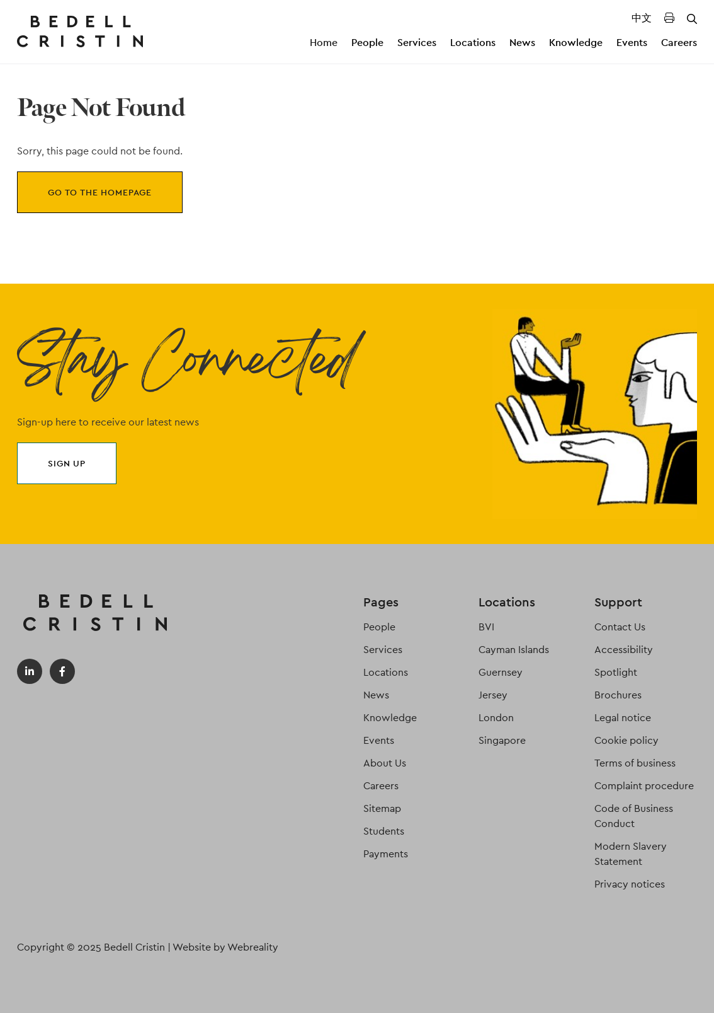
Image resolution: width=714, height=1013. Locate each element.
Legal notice (622, 717)
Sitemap (382, 808)
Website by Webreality (225, 947)
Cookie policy (626, 740)
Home (323, 42)
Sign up (67, 463)
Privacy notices (629, 884)
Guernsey (501, 672)
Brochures (618, 695)
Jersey (493, 695)
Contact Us (619, 627)
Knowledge (576, 42)
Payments (385, 853)
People (367, 42)
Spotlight (615, 672)
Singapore (502, 740)
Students (383, 831)
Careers (679, 42)
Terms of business (635, 763)
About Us (384, 763)
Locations (473, 42)
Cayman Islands (514, 649)
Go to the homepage (100, 192)
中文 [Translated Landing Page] (642, 18)
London (496, 717)
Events (631, 42)
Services (416, 42)
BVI (486, 627)
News (522, 42)
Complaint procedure (644, 785)
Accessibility (623, 649)
